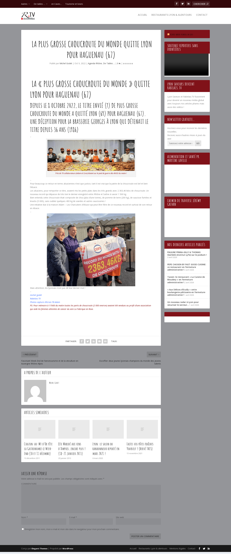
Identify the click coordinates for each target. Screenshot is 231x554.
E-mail (73, 519)
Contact (202, 17)
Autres (24, 4)
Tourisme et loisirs (74, 4)
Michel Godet (66, 65)
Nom (24, 519)
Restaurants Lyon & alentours (171, 17)
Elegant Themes (39, 550)
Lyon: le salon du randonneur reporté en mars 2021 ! (106, 451)
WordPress (67, 550)
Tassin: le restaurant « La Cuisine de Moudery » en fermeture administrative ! (186, 282)
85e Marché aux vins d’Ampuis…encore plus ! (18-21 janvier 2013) (71, 451)
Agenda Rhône (95, 65)
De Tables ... (109, 65)
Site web (120, 519)
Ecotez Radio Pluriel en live (181, 36)
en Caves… (56, 4)
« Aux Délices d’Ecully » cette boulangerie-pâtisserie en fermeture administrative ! (186, 294)
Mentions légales (177, 550)
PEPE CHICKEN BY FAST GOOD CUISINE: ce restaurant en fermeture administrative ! (186, 269)
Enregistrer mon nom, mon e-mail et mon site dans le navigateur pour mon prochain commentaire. (72, 531)
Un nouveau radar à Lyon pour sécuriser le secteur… (183, 305)
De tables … (39, 4)
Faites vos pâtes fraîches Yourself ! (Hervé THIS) (140, 448)
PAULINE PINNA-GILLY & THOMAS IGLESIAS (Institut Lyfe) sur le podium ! (187, 255)
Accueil (142, 17)
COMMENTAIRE (29, 485)
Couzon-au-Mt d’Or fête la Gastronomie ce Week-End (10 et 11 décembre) (38, 451)
